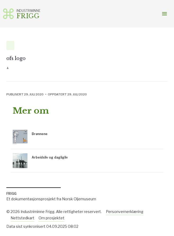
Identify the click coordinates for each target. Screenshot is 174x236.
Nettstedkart (22, 218)
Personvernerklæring (124, 211)
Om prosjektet (51, 218)
